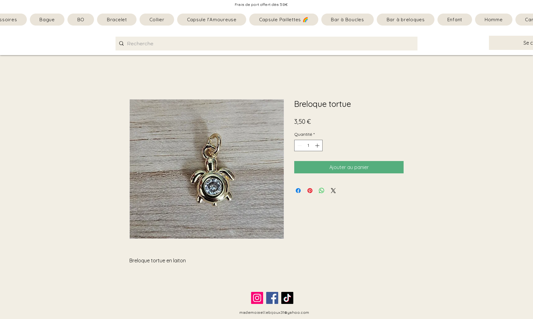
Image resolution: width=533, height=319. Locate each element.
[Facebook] (272, 298)
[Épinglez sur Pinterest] (310, 190)
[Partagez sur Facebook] (298, 190)
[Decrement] (299, 145)
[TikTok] (287, 298)
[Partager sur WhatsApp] (321, 190)
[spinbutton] (308, 145)
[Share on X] (333, 190)
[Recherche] (266, 43)
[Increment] (318, 145)
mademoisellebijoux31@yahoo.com (274, 312)
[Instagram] (257, 298)
